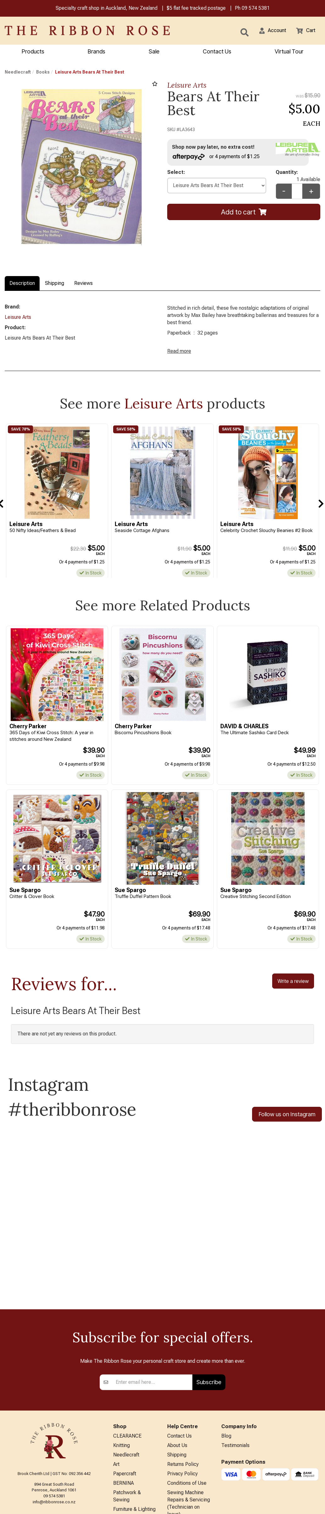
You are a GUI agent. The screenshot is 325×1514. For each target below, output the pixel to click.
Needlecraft (18, 72)
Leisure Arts (187, 86)
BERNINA (123, 1416)
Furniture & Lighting (134, 1445)
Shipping (54, 284)
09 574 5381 (256, 9)
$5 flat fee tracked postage (196, 9)
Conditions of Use (187, 1416)
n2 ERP (315, 1504)
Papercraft (124, 1406)
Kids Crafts (125, 1455)
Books (43, 72)
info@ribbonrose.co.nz (54, 1430)
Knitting (121, 1375)
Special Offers (129, 1486)
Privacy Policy (182, 1406)
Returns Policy (183, 1396)
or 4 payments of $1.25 (219, 157)
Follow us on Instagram (287, 1121)
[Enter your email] (152, 1310)
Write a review (293, 987)
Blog (226, 1365)
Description (22, 284)
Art (116, 1396)
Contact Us (217, 52)
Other (119, 1466)
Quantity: (298, 175)
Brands (96, 52)
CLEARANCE (127, 1365)
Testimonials (235, 1375)
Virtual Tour (289, 52)
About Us (177, 1375)
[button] (269, 31)
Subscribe (208, 1310)
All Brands (124, 1476)
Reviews (83, 284)
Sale (154, 52)
